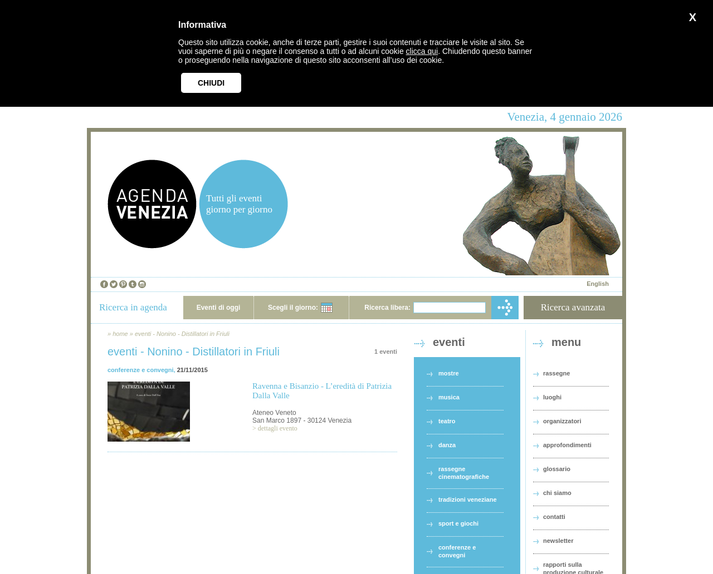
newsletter (558, 540)
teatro (447, 421)
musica (449, 397)
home (120, 333)
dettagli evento (277, 428)
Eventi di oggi (219, 307)
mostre (448, 373)
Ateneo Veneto (274, 413)
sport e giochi (458, 523)
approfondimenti (567, 445)
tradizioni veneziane (467, 499)
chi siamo (557, 492)
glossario (556, 469)
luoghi (552, 397)
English (598, 283)
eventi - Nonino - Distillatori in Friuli (182, 333)
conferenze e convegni (141, 370)
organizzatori (562, 421)
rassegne (556, 373)
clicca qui (422, 51)
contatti (554, 516)
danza (447, 445)
